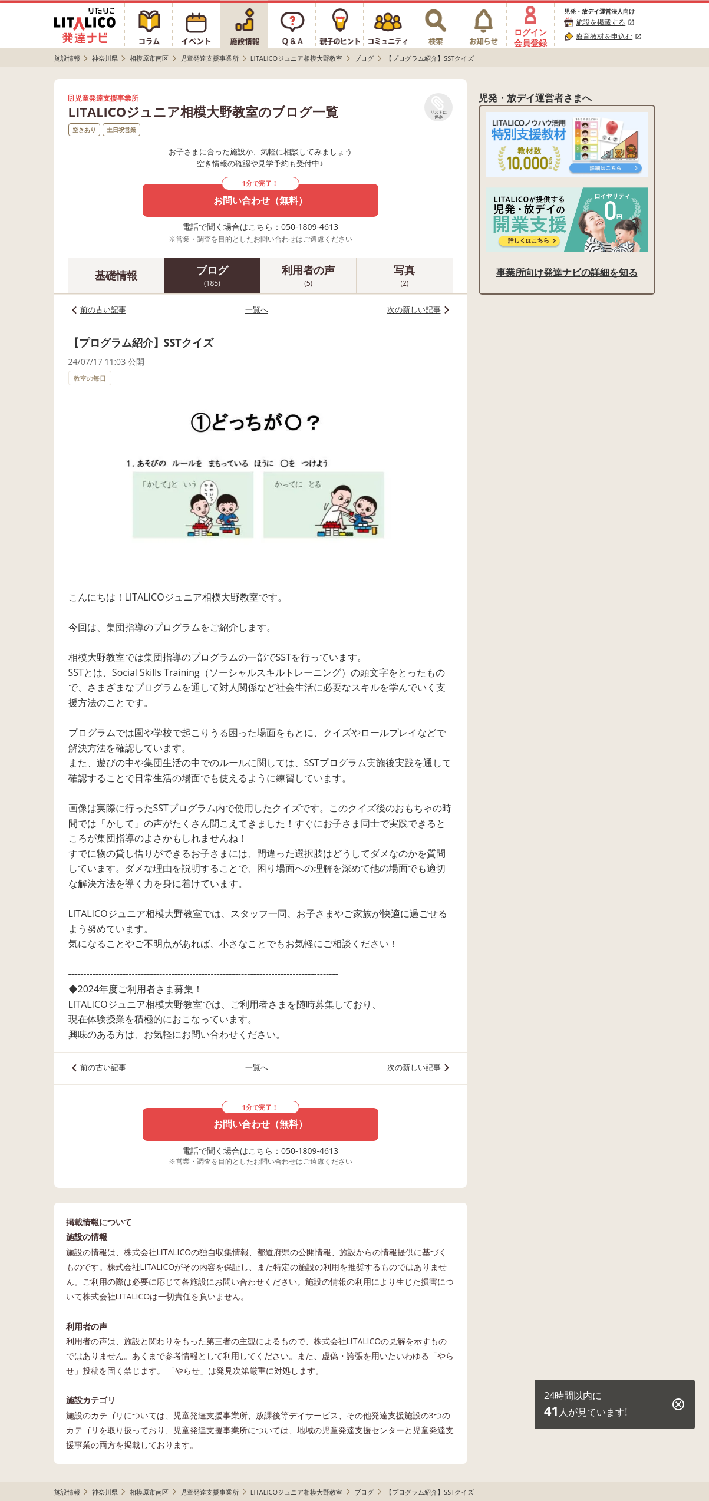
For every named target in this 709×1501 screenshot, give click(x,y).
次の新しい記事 (414, 309)
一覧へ (256, 309)
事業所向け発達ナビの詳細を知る (567, 272)
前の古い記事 (103, 309)
